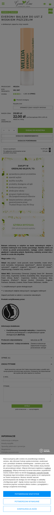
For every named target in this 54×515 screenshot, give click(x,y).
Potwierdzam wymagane (27, 501)
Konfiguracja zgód (27, 509)
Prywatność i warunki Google (38, 473)
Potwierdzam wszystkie (27, 494)
